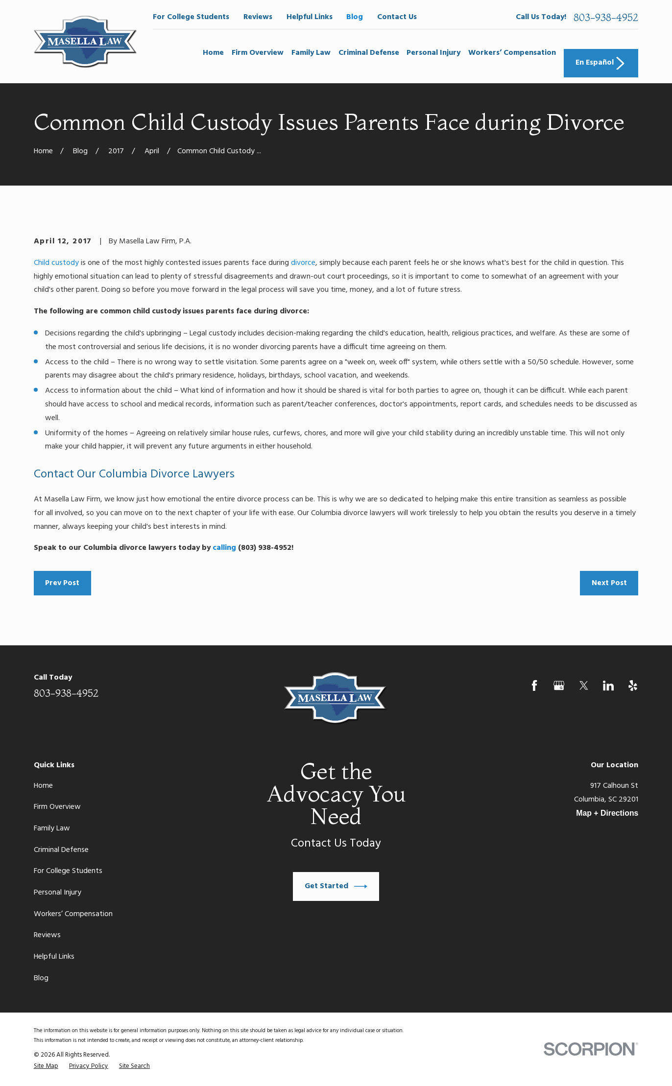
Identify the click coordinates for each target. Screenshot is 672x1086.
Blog (354, 17)
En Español (601, 63)
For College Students (191, 17)
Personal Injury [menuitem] (433, 53)
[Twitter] (583, 685)
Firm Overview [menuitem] (258, 53)
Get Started (336, 886)
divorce (303, 263)
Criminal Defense (61, 850)
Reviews (257, 17)
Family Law (52, 828)
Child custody (56, 263)
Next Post (609, 583)
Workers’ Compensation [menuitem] (512, 53)
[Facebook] (534, 685)
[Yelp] (632, 685)
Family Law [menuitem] (311, 53)
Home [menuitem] (213, 53)
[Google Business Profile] (558, 685)
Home (43, 785)
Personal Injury (57, 892)
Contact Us (397, 17)
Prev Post (62, 583)
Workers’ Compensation (73, 914)
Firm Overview (57, 807)
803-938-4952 (606, 17)
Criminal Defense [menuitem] (368, 53)
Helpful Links (310, 17)
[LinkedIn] (608, 685)
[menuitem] (46, 1066)
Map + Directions (607, 813)
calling (224, 548)
